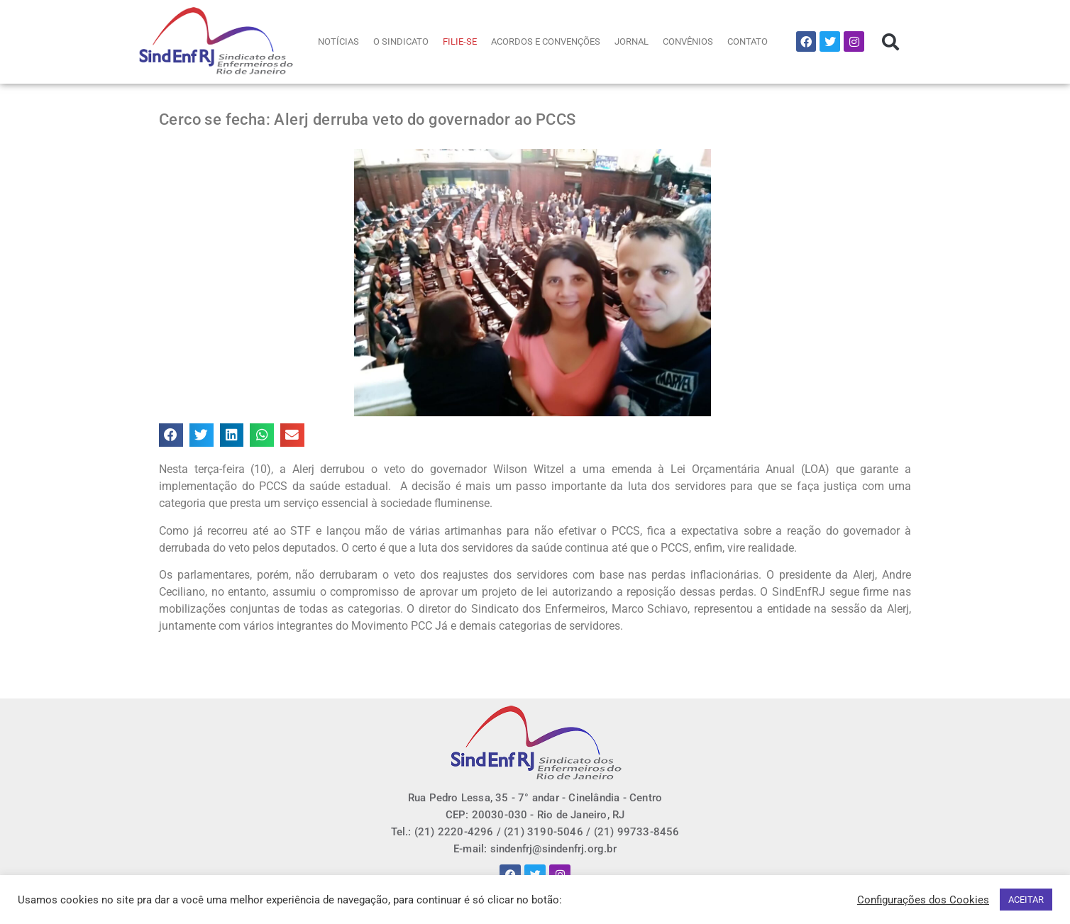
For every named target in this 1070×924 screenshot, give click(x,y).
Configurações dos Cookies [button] (923, 900)
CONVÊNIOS (688, 41)
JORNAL (631, 41)
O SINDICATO (401, 41)
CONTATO (747, 41)
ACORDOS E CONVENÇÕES (545, 41)
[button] (890, 41)
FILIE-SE (460, 41)
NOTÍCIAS (338, 41)
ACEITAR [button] (1026, 899)
